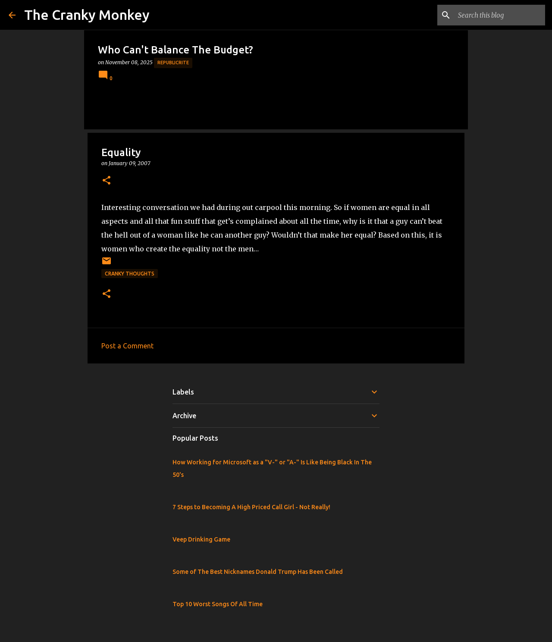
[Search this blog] (500, 15)
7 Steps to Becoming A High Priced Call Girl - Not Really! (251, 507)
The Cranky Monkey (87, 14)
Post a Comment (127, 346)
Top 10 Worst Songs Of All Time (217, 604)
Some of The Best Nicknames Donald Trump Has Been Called (257, 571)
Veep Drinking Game (201, 539)
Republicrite (173, 62)
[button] (106, 181)
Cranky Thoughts (129, 273)
